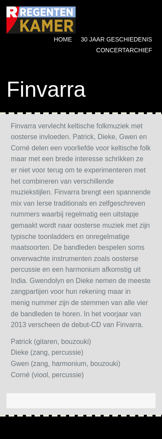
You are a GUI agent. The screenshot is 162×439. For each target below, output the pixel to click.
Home (63, 39)
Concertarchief (124, 50)
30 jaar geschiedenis (116, 39)
